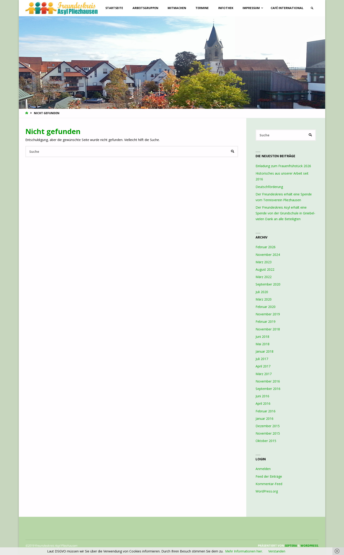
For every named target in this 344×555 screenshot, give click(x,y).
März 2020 (264, 299)
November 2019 (268, 314)
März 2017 (264, 374)
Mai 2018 (262, 344)
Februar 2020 (266, 306)
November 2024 (268, 254)
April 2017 (263, 366)
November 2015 (268, 433)
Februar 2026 (266, 247)
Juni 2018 (262, 336)
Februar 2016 (266, 411)
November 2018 (268, 329)
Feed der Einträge (269, 476)
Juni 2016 (262, 396)
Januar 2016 (264, 418)
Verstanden (276, 551)
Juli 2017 (262, 359)
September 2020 (268, 284)
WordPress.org (267, 491)
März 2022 (264, 277)
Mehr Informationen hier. (244, 551)
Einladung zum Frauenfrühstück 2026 (283, 166)
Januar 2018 (264, 351)
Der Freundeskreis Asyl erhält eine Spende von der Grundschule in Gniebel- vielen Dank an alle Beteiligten (285, 213)
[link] (312, 8)
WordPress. (310, 545)
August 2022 (265, 269)
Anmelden (263, 469)
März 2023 (264, 262)
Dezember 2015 (268, 426)
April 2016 (263, 403)
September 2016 (268, 388)
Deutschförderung (269, 187)
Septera (290, 545)
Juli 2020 (262, 292)
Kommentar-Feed (269, 484)
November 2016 (268, 381)
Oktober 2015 (266, 441)
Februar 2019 (266, 321)
